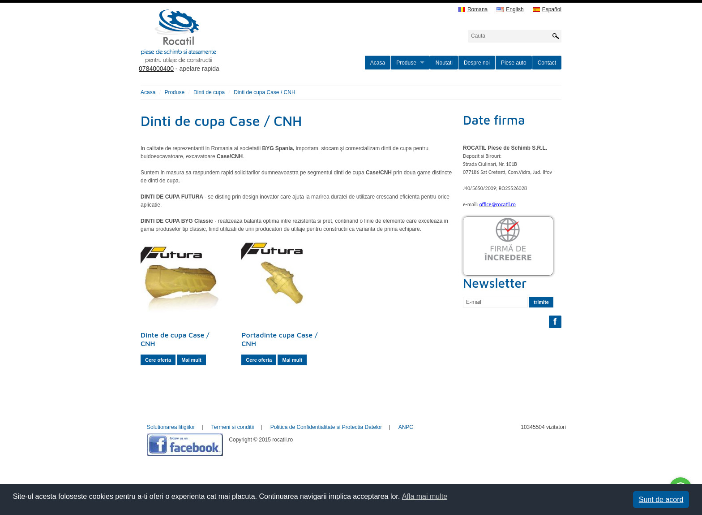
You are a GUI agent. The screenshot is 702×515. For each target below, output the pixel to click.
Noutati (444, 63)
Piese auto (513, 63)
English (510, 9)
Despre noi (477, 63)
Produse (406, 63)
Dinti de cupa (209, 92)
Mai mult (191, 360)
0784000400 (156, 68)
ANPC (405, 427)
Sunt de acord (661, 499)
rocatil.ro (224, 47)
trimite (541, 302)
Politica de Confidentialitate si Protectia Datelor (326, 427)
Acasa (377, 63)
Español (547, 9)
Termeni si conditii (232, 427)
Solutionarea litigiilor (171, 427)
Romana (473, 9)
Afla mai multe (424, 496)
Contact (547, 63)
